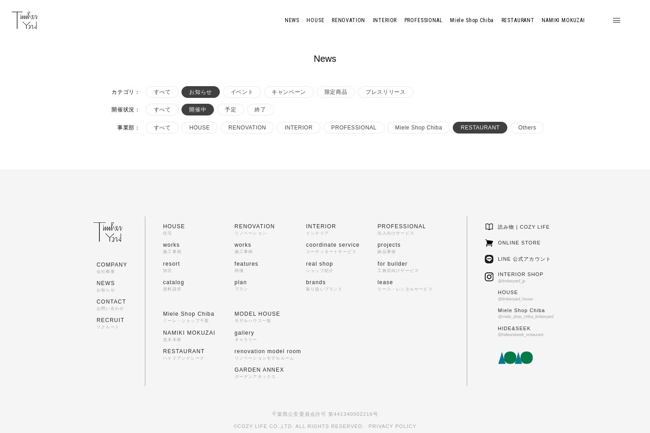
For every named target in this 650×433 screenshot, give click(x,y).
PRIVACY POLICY (393, 426)
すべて (162, 92)
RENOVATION (247, 127)
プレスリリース (385, 92)
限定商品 (336, 92)
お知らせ (200, 92)
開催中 (197, 109)
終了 (260, 109)
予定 (230, 109)
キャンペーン (289, 92)
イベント (242, 92)
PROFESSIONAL (354, 127)
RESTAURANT (480, 127)
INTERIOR (299, 127)
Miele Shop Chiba (418, 127)
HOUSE (199, 127)
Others (527, 127)
